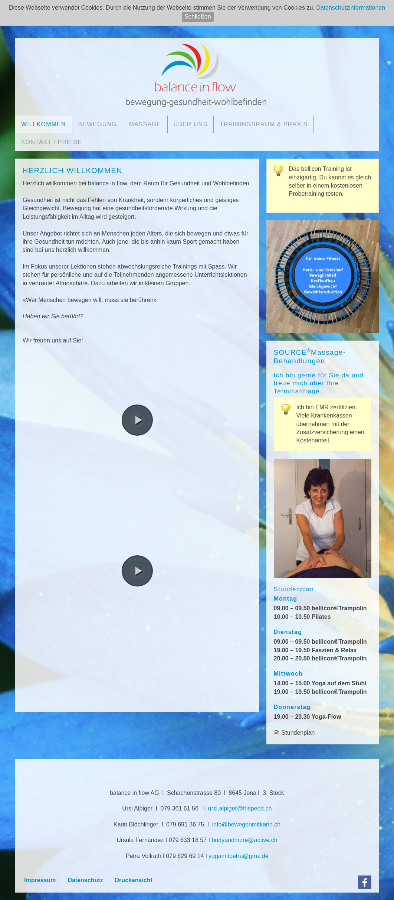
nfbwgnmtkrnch (246, 824)
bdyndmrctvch (244, 840)
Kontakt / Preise (51, 142)
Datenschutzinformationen (350, 7)
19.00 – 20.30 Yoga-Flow (307, 717)
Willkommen (43, 124)
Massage (145, 124)
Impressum (40, 880)
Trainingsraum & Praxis (264, 124)
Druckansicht (133, 880)
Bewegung (97, 124)
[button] (137, 420)
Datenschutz (85, 880)
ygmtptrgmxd (238, 856)
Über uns (191, 124)
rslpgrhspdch (240, 808)
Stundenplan (298, 733)
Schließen (197, 16)
